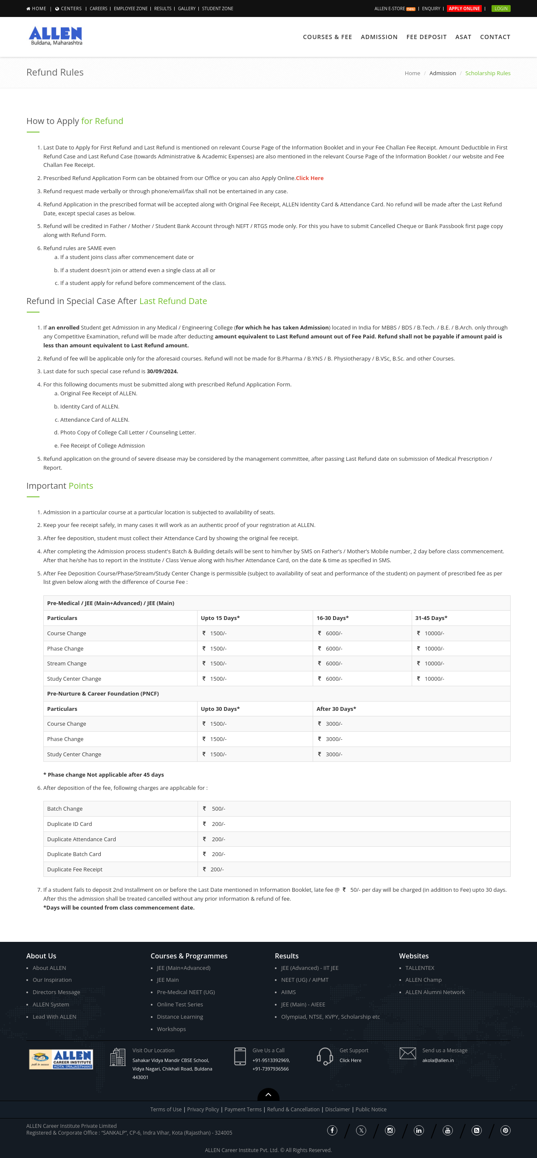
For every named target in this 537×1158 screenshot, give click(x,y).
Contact (495, 37)
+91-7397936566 (271, 1068)
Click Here (351, 1060)
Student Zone (217, 8)
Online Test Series (180, 1004)
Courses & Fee (327, 37)
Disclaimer (338, 1109)
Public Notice (371, 1109)
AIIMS (288, 992)
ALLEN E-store (395, 8)
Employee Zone (130, 8)
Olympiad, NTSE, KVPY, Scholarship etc (330, 1016)
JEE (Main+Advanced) (184, 968)
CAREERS (98, 8)
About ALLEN (49, 968)
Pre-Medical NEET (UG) (186, 992)
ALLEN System (51, 1004)
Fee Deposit (427, 37)
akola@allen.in (438, 1060)
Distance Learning (180, 1016)
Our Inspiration (52, 979)
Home (39, 8)
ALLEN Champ (424, 979)
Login (501, 8)
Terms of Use (166, 1109)
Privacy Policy (203, 1109)
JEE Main (168, 979)
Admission (379, 37)
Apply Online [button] (464, 8)
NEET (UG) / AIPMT (304, 979)
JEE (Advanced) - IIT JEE (310, 968)
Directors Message (56, 992)
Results (163, 8)
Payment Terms (243, 1109)
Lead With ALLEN (54, 1016)
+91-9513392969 (271, 1060)
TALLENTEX (420, 968)
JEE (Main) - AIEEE (303, 1004)
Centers (71, 8)
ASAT (463, 37)
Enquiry (431, 8)
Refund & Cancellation (294, 1109)
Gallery (186, 8)
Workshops (171, 1029)
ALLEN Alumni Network (435, 992)
